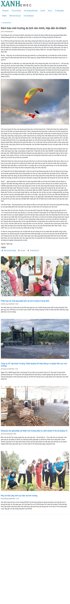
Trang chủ (5, 11)
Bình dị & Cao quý (15, 16)
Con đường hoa (28, 16)
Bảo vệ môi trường (10, 250)
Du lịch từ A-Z (7, 23)
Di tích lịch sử (34, 250)
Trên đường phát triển (30, 11)
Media (4, 16)
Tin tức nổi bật (16, 11)
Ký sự (50, 11)
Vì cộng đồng (59, 11)
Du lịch (43, 11)
